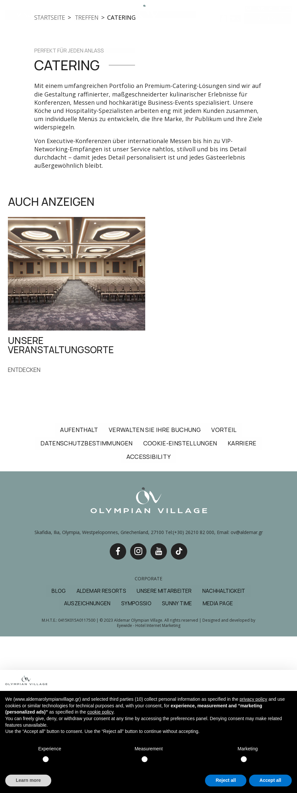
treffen (86, 174)
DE (233, 18)
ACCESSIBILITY (148, 613)
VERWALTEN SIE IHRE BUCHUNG (155, 586)
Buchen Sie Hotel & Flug (268, 8)
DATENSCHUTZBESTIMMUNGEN (86, 600)
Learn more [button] (28, 780)
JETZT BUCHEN (268, 18)
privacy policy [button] (253, 699)
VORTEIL (224, 586)
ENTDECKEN (24, 526)
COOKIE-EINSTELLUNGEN (180, 600)
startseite (49, 174)
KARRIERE (242, 600)
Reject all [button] (226, 780)
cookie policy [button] (100, 712)
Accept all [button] (270, 780)
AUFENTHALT (79, 586)
